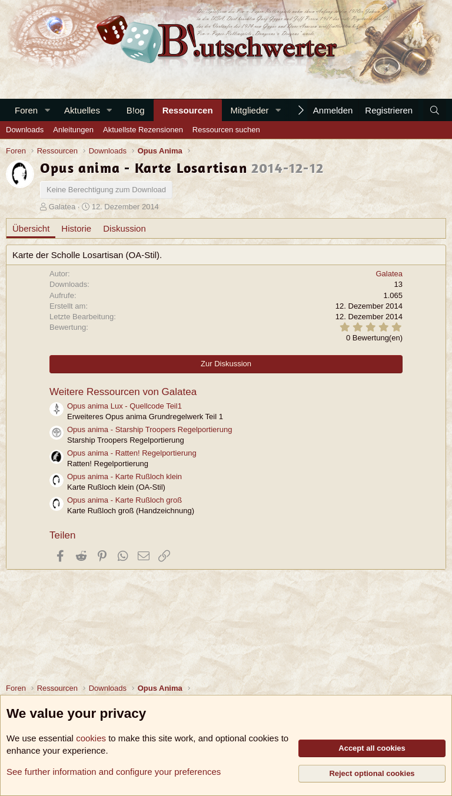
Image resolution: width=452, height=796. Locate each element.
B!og (136, 110)
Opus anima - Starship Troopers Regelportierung (149, 429)
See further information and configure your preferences (113, 772)
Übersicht (30, 228)
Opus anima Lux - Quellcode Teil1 (124, 406)
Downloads (25, 129)
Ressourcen (187, 110)
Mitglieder (250, 110)
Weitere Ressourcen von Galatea (123, 391)
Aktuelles (82, 110)
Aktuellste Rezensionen (143, 129)
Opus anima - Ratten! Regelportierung (132, 453)
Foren (26, 110)
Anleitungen (73, 129)
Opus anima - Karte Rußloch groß (124, 500)
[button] (47, 110)
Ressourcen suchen (226, 129)
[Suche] (434, 110)
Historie (76, 228)
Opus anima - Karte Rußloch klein (124, 476)
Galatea (62, 206)
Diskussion (124, 228)
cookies (91, 738)
